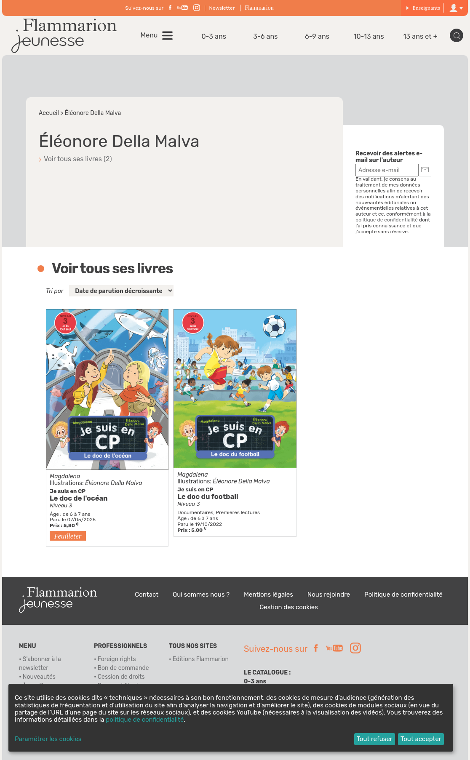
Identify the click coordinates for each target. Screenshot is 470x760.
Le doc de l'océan (79, 498)
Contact (146, 594)
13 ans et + (420, 36)
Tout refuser (375, 739)
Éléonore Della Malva (113, 483)
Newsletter (222, 8)
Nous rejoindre (328, 594)
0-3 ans (214, 36)
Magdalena (65, 476)
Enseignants (423, 8)
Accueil (49, 113)
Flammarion (259, 8)
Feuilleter (67, 536)
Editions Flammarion (201, 659)
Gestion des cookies (288, 607)
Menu (149, 35)
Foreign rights (117, 659)
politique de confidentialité (386, 220)
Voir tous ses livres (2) (78, 159)
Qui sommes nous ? (201, 594)
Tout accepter (421, 739)
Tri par (54, 291)
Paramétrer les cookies (48, 739)
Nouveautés (39, 676)
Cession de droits (121, 676)
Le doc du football (207, 497)
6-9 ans (317, 36)
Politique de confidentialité (403, 594)
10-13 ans (369, 36)
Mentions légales (268, 594)
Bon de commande (123, 668)
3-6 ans (265, 36)
